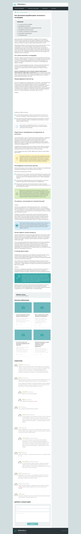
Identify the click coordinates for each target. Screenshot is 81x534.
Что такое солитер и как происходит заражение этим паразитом (22, 344)
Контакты (54, 8)
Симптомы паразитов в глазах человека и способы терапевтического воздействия (42, 344)
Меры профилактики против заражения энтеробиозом (41, 315)
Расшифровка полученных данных (25, 29)
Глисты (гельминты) (19, 8)
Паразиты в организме (33, 8)
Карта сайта (64, 530)
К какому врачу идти (22, 35)
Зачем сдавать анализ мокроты (24, 33)
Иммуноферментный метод (23, 26)
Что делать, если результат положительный (27, 31)
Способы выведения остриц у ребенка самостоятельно (23, 315)
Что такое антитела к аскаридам (24, 24)
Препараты (45, 8)
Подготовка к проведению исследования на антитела (29, 27)
